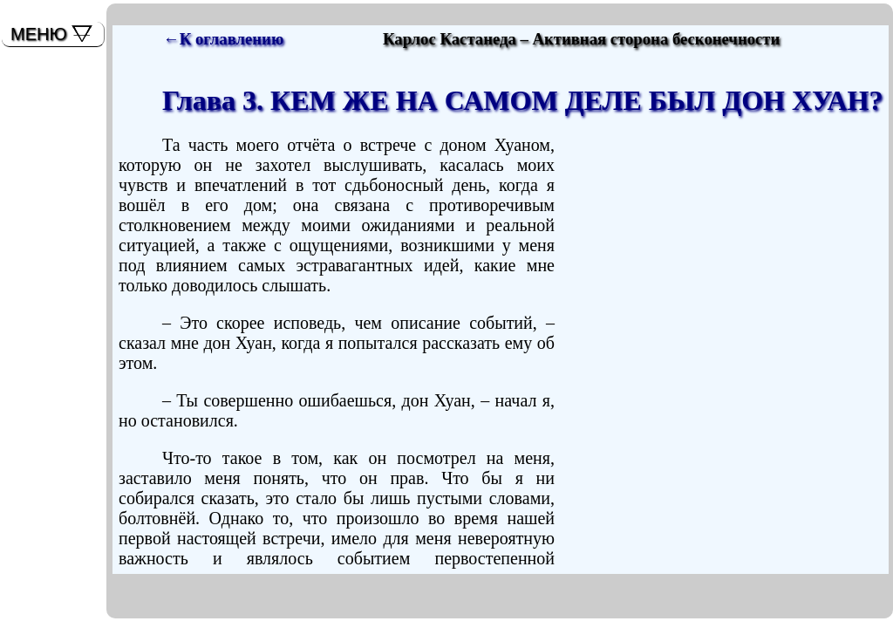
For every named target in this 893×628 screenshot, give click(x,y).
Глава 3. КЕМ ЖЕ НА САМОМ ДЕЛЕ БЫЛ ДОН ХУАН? (522, 100)
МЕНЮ (38, 34)
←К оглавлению (223, 39)
